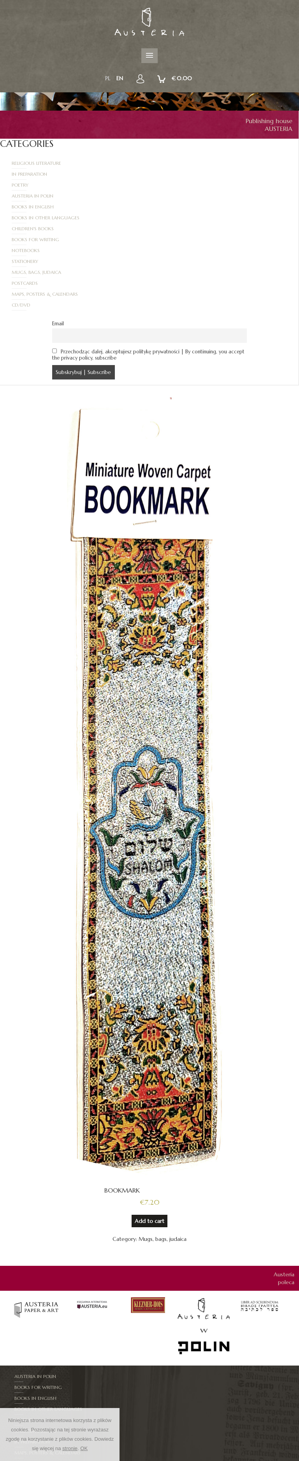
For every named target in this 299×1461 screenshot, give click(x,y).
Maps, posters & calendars (45, 228)
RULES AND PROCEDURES (174, 1457)
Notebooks (26, 207)
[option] (37, 1231)
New (135, 1457)
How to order (226, 1457)
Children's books (33, 196)
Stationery (174, 207)
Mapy (21, 1376)
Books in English (33, 185)
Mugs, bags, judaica (37, 218)
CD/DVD (170, 228)
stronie (69, 1448)
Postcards (174, 218)
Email (58, 247)
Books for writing (185, 196)
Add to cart (149, 1144)
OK (84, 1448)
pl (107, 78)
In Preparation (179, 163)
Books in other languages (195, 185)
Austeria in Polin (182, 174)
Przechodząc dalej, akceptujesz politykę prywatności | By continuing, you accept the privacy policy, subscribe (148, 278)
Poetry (20, 174)
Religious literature (37, 163)
